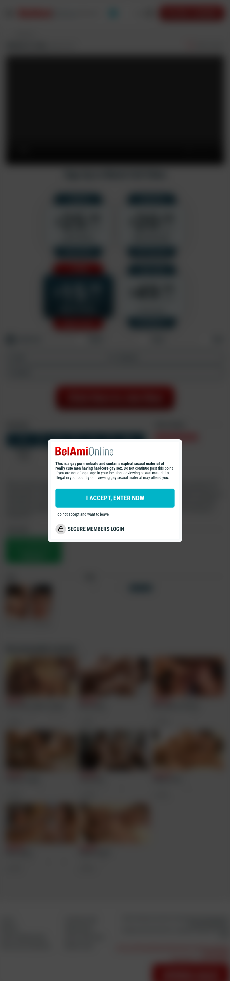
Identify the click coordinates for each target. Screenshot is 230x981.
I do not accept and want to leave (82, 514)
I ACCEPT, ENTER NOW (115, 498)
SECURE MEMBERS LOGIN (96, 529)
